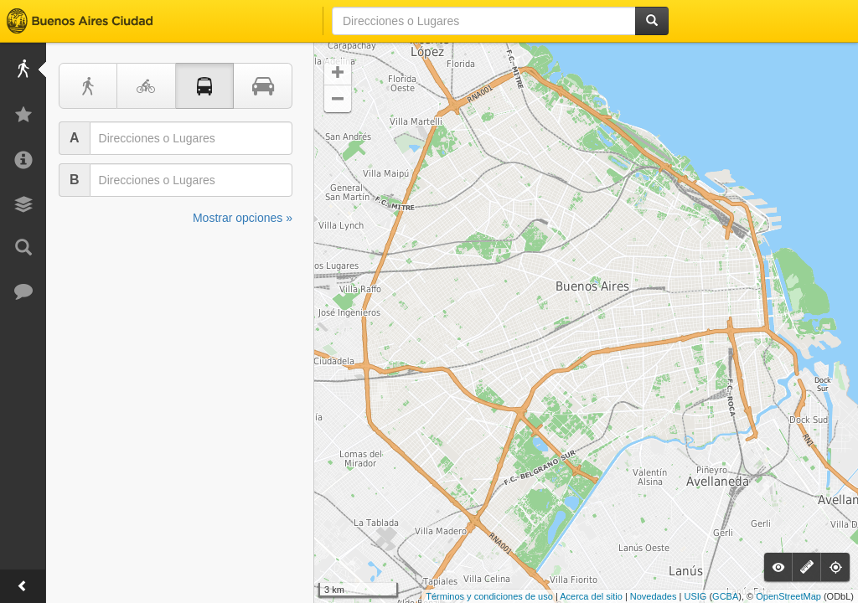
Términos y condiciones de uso (489, 596)
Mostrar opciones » (242, 217)
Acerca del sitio (591, 596)
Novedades (653, 596)
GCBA (725, 596)
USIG (695, 596)
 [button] (338, 99)
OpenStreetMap (788, 596)
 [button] (338, 72)
